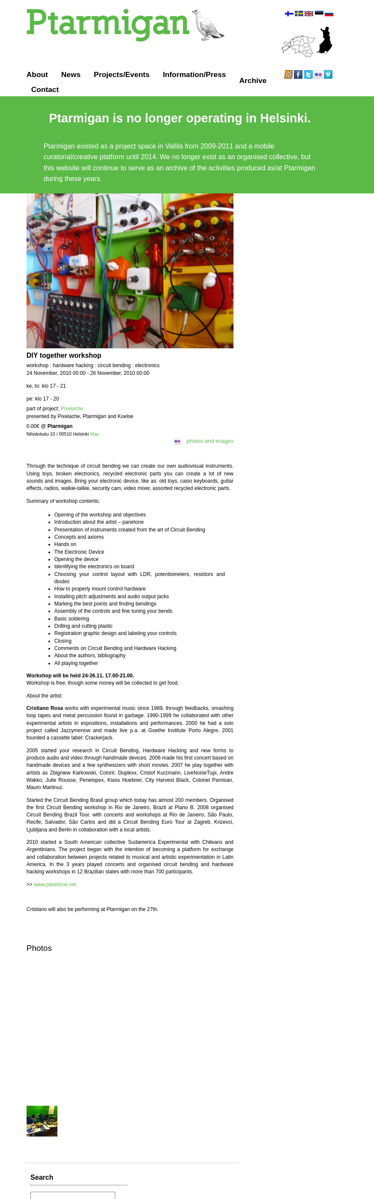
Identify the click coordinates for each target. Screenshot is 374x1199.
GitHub (227, 1185)
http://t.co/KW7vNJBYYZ (287, 273)
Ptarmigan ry (152, 1185)
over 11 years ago (271, 281)
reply (297, 281)
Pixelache (72, 413)
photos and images (210, 445)
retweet (313, 281)
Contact (46, 89)
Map (94, 438)
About (37, 74)
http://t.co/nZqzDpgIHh (279, 343)
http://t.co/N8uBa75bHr (279, 314)
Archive (253, 80)
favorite (331, 281)
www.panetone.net (55, 874)
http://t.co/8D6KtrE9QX (279, 426)
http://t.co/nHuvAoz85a (289, 384)
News (71, 74)
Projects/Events (122, 74)
